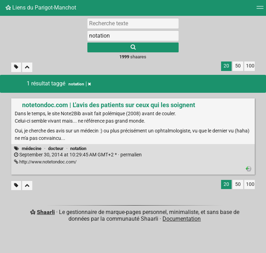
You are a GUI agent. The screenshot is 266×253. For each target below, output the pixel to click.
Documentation (181, 218)
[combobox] (133, 35)
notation (78, 148)
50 (238, 66)
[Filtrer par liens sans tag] (16, 67)
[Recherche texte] (133, 23)
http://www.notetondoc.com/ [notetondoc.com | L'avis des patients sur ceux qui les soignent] (45, 161)
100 (250, 66)
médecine (31, 148)
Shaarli (46, 212)
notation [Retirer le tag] (79, 84)
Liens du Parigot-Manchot (41, 7)
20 (226, 66)
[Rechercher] (133, 47)
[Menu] (260, 10)
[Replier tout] (27, 67)
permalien (78, 155)
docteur (56, 148)
